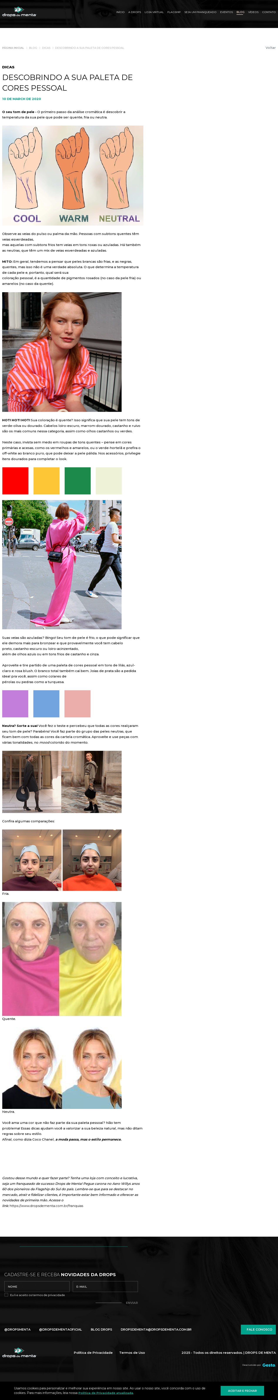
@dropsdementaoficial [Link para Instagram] (60, 1329)
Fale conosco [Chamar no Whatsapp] (258, 1329)
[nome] (37, 1286)
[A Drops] (134, 12)
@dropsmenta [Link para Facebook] (17, 1329)
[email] (105, 1286)
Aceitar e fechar (242, 1390)
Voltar (271, 48)
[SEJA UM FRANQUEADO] (200, 12)
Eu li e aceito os (37, 1295)
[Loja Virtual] (154, 12)
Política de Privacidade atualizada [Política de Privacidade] (105, 1393)
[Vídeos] (253, 12)
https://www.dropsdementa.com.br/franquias (46, 1206)
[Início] (120, 12)
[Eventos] (226, 12)
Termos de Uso (132, 1353)
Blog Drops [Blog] (101, 1329)
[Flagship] (174, 12)
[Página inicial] (13, 48)
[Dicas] (46, 48)
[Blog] (241, 12)
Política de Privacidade (93, 1353)
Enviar (132, 1303)
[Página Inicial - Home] (19, 12)
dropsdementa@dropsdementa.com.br (156, 1329)
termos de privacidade (49, 1295)
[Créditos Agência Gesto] (269, 1364)
